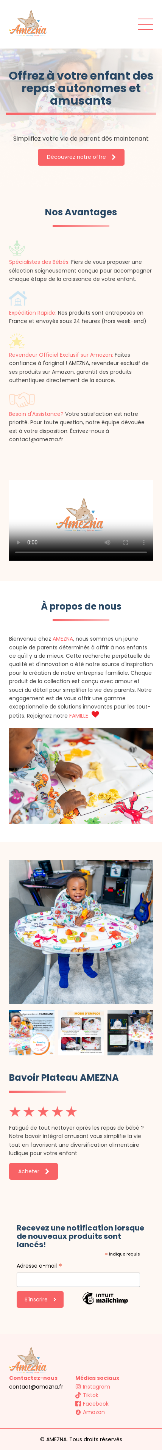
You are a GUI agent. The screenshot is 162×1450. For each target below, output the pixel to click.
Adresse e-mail (39, 1266)
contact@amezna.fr (36, 1386)
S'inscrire (40, 1299)
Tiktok (86, 1395)
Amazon (90, 1412)
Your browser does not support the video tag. (81, 520)
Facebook (92, 1404)
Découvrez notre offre (81, 157)
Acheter (33, 1171)
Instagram (92, 1386)
